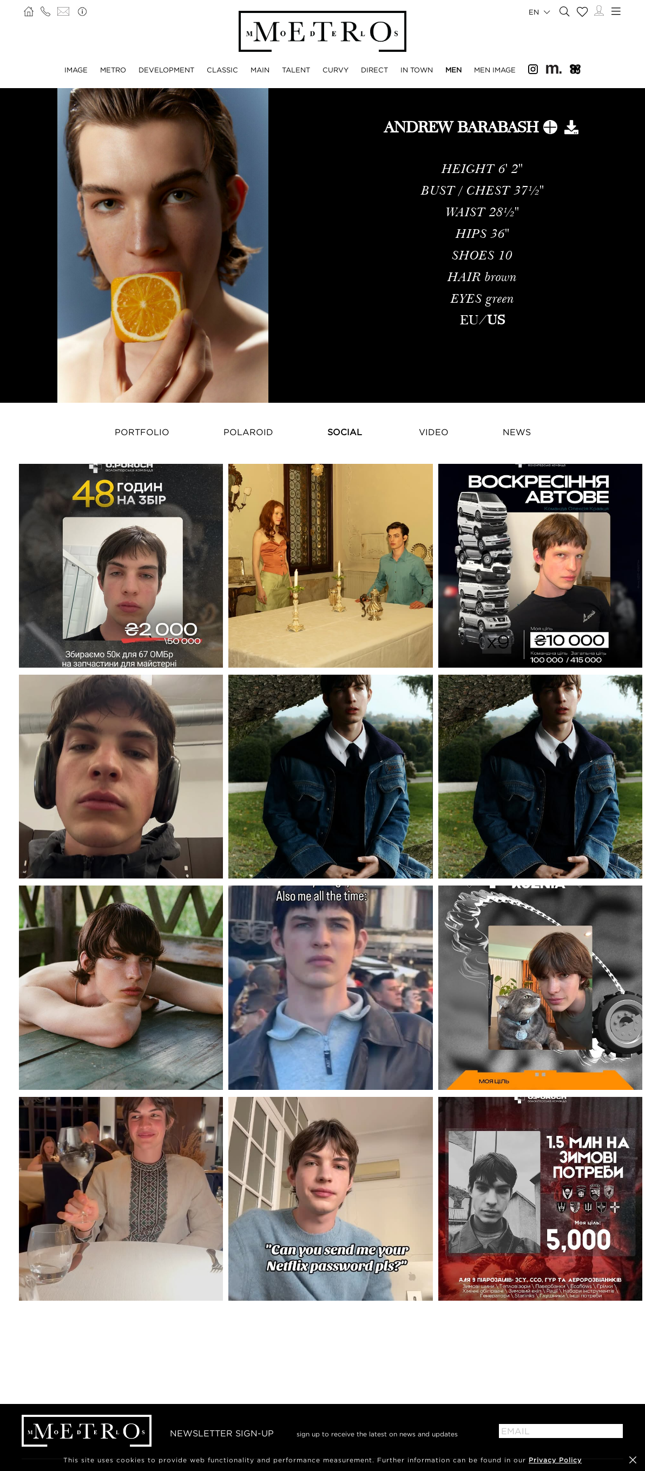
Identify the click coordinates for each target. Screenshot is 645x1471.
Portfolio (142, 432)
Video (434, 432)
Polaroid (248, 432)
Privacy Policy (555, 1459)
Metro (113, 70)
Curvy (335, 70)
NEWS (517, 432)
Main (260, 70)
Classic (222, 70)
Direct (374, 70)
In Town (416, 70)
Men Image (495, 70)
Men (453, 70)
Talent (296, 70)
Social (344, 432)
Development (166, 70)
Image (76, 70)
